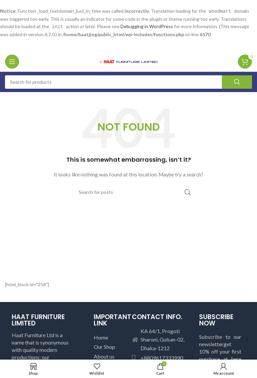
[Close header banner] (248, 6)
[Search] (128, 81)
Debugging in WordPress (146, 26)
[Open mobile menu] (12, 61)
